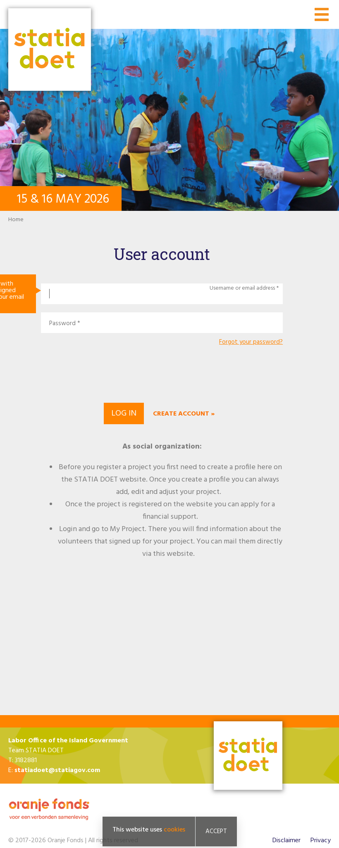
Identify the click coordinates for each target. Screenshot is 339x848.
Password (62, 324)
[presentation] (162, 373)
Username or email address (242, 288)
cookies (174, 829)
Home (16, 219)
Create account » (184, 414)
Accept (216, 831)
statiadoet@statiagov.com (57, 770)
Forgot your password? (251, 342)
